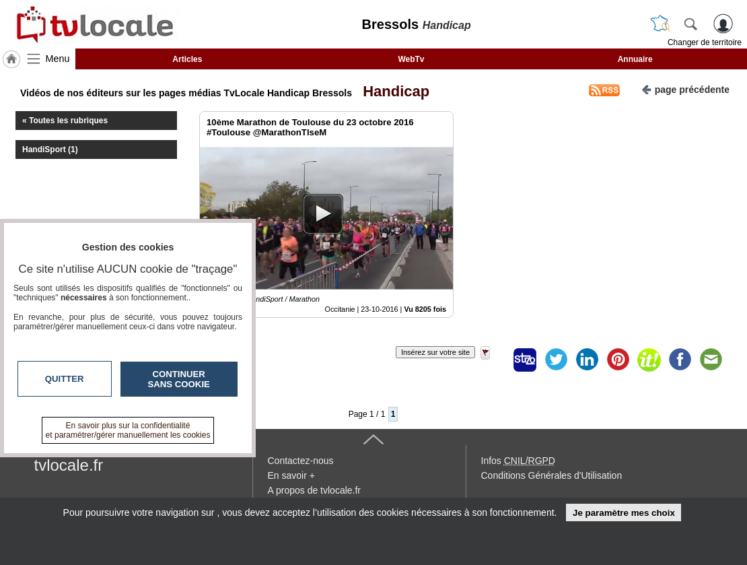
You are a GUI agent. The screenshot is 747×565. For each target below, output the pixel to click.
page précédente (685, 88)
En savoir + (291, 475)
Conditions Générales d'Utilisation (551, 475)
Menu (58, 58)
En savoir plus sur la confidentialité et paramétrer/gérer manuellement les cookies (128, 430)
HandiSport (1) (50, 149)
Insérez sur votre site (435, 352)
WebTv (411, 59)
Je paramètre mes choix (624, 513)
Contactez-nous (301, 460)
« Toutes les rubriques (65, 120)
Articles (187, 59)
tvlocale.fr (69, 465)
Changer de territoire (705, 42)
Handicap (392, 91)
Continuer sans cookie (179, 379)
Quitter (64, 379)
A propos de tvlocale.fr (314, 490)
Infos (518, 460)
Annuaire (635, 59)
